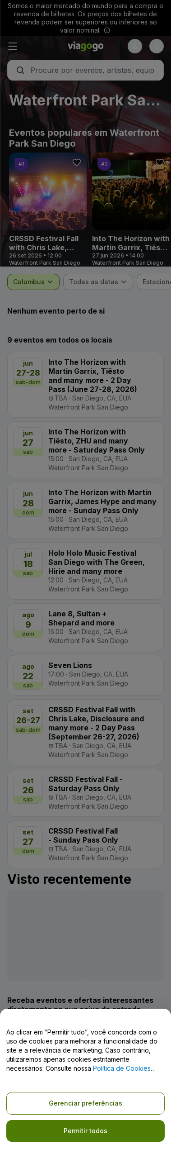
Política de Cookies (122, 1068)
